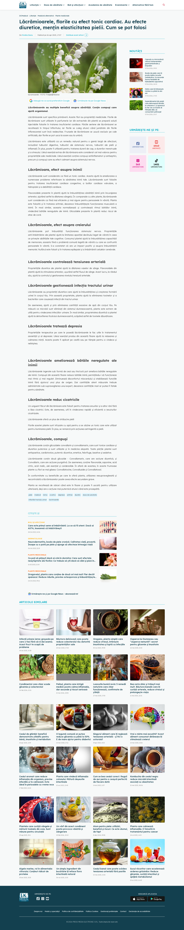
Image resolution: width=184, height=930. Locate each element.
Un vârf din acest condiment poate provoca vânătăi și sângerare (71, 829)
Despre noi (38, 911)
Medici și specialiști (52, 911)
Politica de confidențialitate (72, 911)
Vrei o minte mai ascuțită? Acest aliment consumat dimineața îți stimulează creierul (147, 737)
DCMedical (23, 16)
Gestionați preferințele (109, 911)
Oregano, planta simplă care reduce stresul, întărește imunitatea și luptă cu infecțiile (109, 642)
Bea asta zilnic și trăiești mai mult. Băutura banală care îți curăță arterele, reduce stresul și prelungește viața (147, 688)
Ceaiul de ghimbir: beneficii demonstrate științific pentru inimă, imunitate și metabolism (35, 737)
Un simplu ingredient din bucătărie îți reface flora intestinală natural (69, 871)
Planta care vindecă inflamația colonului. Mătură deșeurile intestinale (72, 779)
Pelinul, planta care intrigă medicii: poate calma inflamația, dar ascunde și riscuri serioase (72, 687)
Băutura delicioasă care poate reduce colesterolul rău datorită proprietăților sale (73, 642)
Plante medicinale (62, 16)
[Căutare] (164, 5)
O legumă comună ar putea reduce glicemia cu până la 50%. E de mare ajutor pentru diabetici (73, 737)
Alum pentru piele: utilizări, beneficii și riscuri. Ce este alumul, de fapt (110, 829)
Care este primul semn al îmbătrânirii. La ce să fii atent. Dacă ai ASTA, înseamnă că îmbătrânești (61, 527)
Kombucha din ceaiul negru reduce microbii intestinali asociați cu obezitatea (144, 779)
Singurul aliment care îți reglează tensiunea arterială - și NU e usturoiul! (110, 737)
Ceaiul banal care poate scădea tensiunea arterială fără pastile (110, 870)
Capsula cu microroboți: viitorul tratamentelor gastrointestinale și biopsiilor (154, 62)
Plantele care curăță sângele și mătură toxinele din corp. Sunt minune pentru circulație (35, 829)
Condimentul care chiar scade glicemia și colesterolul (34, 685)
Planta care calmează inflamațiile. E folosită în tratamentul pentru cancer (144, 829)
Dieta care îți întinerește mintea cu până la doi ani (154, 91)
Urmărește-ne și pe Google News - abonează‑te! (54, 594)
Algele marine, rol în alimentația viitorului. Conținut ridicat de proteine (35, 871)
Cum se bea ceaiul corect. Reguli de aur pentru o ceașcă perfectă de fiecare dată (110, 779)
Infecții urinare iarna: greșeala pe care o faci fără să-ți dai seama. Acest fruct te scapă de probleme (36, 643)
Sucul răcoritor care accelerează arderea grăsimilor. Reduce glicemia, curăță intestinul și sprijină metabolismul (147, 872)
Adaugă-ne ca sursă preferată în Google (51, 101)
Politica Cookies (92, 911)
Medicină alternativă (46, 16)
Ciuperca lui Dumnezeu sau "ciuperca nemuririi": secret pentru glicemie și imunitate (144, 642)
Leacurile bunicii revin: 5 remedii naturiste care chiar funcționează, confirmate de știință (109, 688)
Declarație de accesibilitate (139, 911)
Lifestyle (32, 16)
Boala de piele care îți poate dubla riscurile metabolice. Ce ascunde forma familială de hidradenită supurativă (154, 77)
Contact (123, 911)
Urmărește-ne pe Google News (91, 101)
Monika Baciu (27, 35)
